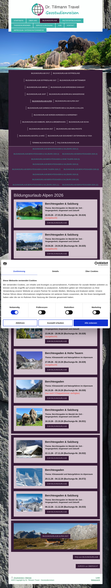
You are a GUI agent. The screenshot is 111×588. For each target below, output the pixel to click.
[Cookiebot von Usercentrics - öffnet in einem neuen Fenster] (96, 264)
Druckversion (17, 578)
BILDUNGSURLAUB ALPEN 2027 (55, 536)
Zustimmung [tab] (19, 271)
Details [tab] (55, 271)
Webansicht (95, 580)
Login (98, 578)
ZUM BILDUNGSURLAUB (57, 223)
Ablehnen (20, 323)
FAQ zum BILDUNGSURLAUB (86, 557)
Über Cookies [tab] (91, 271)
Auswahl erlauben (55, 323)
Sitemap (28, 578)
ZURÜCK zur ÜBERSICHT (88, 566)
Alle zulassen (91, 323)
